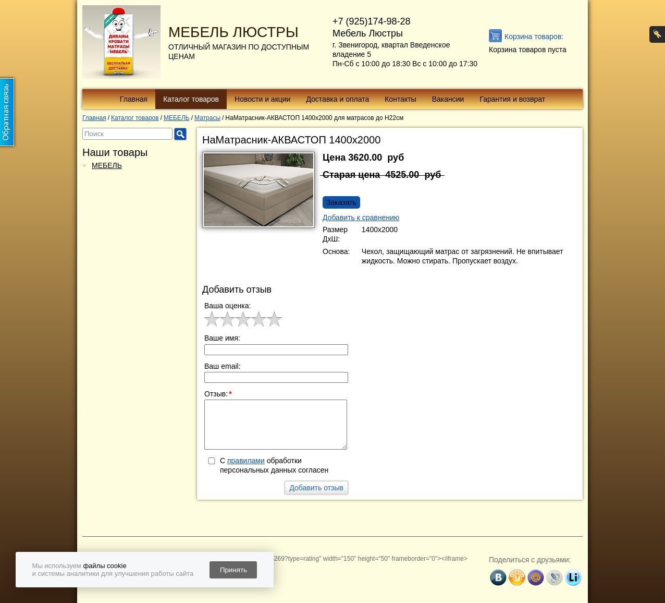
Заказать (341, 202)
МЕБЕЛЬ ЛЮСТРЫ (233, 32)
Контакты (400, 99)
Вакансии (448, 99)
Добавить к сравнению (361, 217)
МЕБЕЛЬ (107, 165)
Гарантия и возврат (512, 99)
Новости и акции (262, 99)
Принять (233, 570)
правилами (246, 460)
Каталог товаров (191, 99)
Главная (133, 99)
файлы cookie (104, 566)
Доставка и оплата (337, 99)
